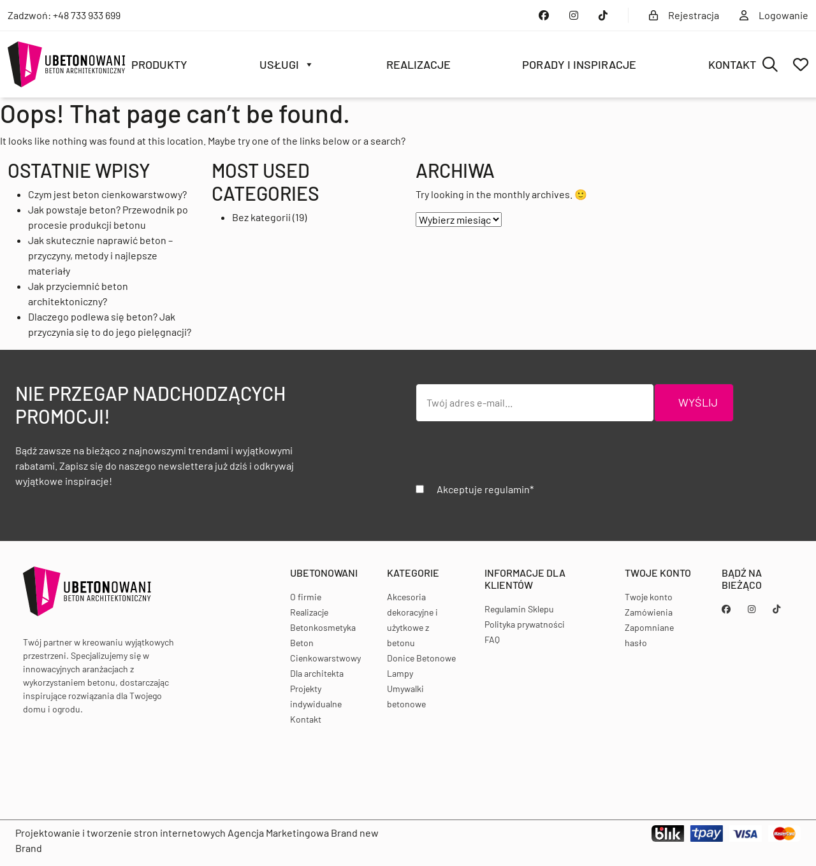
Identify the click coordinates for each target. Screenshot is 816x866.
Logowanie (774, 15)
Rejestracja (684, 15)
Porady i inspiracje (579, 64)
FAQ (492, 639)
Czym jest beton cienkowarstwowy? (107, 194)
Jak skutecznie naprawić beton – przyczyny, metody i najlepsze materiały (100, 255)
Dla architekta (317, 673)
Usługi (286, 64)
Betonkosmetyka (323, 627)
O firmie (305, 596)
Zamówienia (649, 612)
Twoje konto (649, 596)
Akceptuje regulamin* (485, 489)
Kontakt (732, 64)
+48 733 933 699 (86, 15)
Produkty (159, 64)
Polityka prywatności (524, 624)
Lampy (400, 673)
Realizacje (418, 64)
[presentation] (512, 457)
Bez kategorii (261, 217)
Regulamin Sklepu (519, 608)
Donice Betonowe (421, 658)
